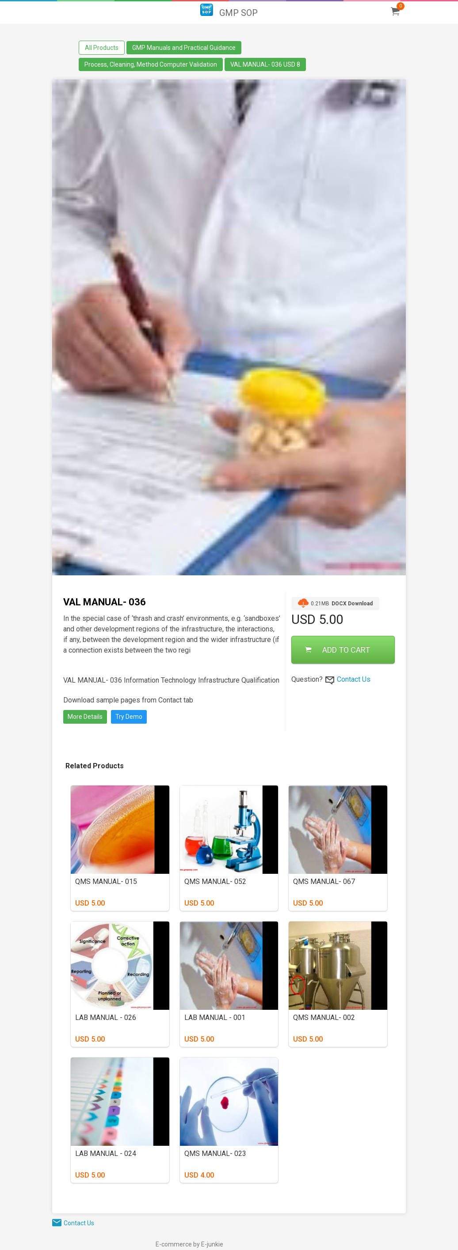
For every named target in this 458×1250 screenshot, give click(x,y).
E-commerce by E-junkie (189, 1244)
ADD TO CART (337, 649)
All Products (101, 47)
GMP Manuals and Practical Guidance (184, 47)
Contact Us (353, 679)
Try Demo (128, 716)
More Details (85, 716)
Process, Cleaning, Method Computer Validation (150, 64)
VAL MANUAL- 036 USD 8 (265, 64)
